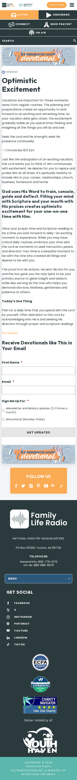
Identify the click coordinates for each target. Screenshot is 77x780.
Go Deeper (10, 333)
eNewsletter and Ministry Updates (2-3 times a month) (36, 410)
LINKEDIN (53, 486)
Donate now (57, 5)
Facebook (16, 486)
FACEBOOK (22, 603)
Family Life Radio (36, 5)
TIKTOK (19, 644)
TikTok (61, 486)
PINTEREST (38, 486)
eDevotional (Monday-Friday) (25, 419)
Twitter (23, 486)
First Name (12, 363)
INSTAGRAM (31, 486)
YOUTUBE (46, 486)
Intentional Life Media (38, 774)
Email (8, 382)
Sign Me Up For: (15, 401)
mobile (72, 5)
